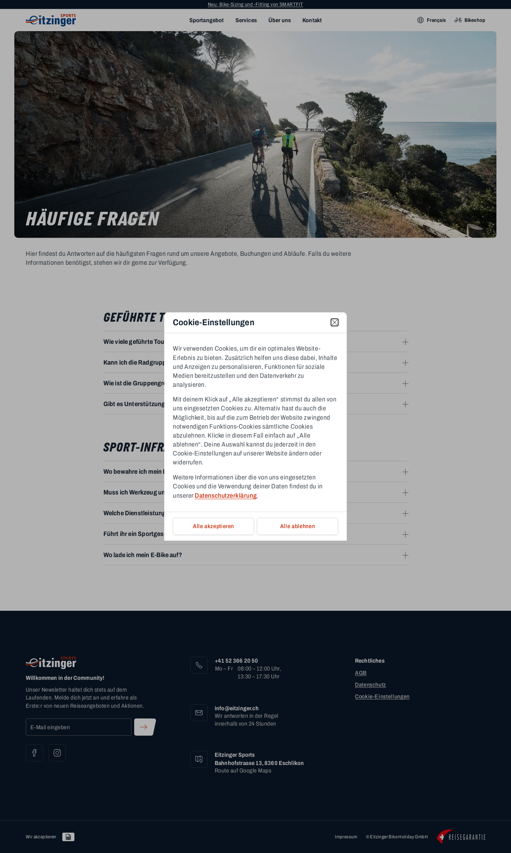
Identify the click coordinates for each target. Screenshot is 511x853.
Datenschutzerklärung (226, 495)
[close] (334, 322)
